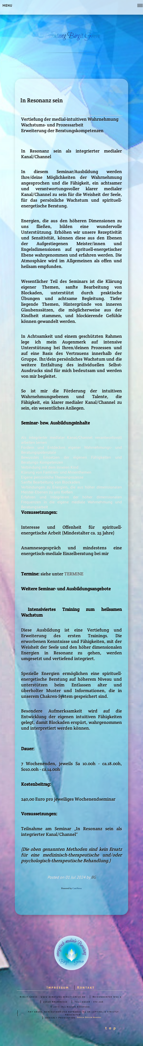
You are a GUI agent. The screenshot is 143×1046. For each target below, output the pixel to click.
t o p (110, 1027)
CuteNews (77, 888)
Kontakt (86, 987)
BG (93, 877)
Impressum (58, 987)
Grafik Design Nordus (89, 1017)
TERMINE (73, 574)
